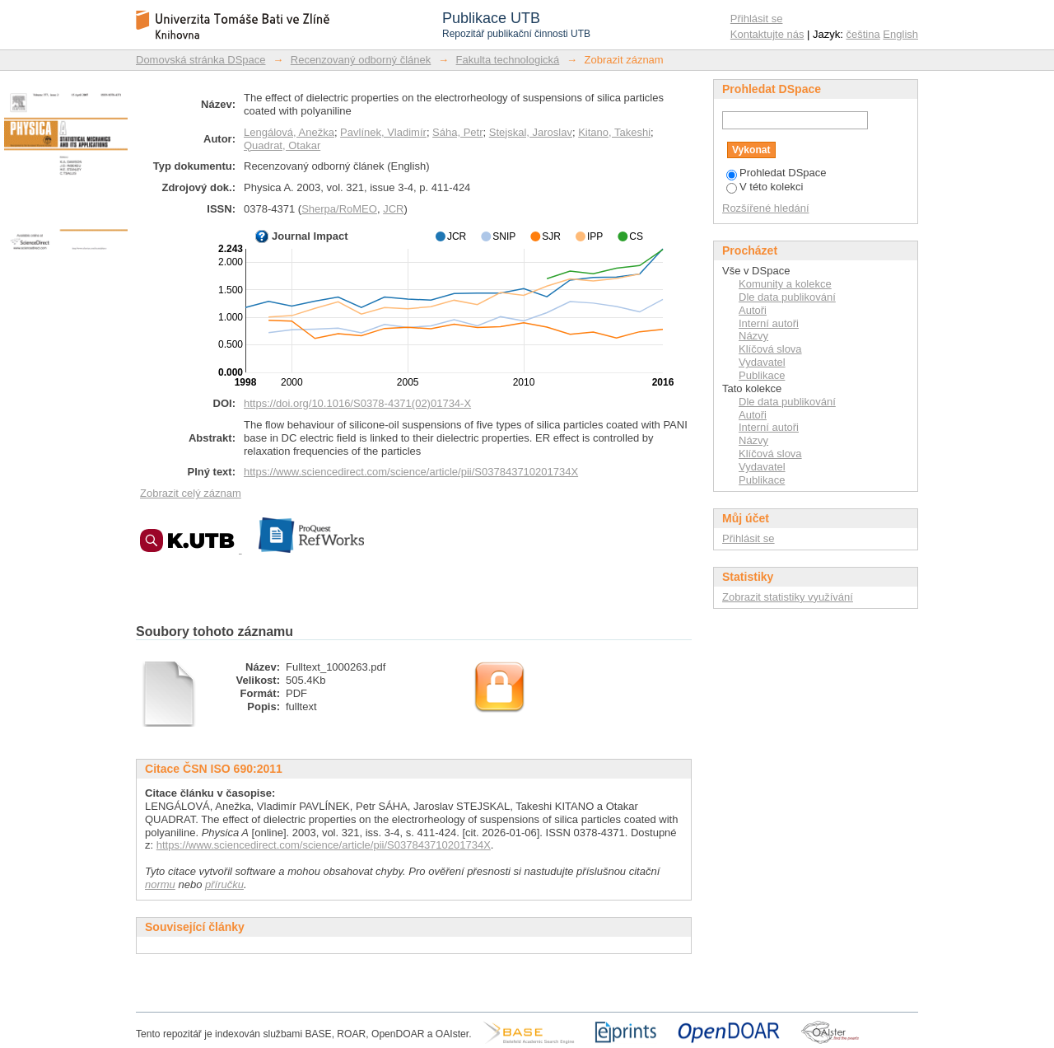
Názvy (753, 336)
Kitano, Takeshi (614, 132)
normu (160, 884)
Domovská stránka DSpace (201, 60)
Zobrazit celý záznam (190, 493)
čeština (863, 34)
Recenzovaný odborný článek (361, 60)
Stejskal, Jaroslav (530, 132)
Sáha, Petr (457, 132)
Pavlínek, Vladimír (383, 132)
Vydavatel (762, 362)
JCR (393, 209)
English (900, 34)
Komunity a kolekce (785, 284)
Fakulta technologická (508, 60)
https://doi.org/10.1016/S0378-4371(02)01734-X (357, 403)
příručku (224, 884)
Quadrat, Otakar (282, 145)
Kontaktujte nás (767, 34)
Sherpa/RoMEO (339, 209)
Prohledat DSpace (776, 172)
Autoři (753, 310)
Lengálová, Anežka (289, 132)
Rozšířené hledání (765, 208)
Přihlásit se (756, 18)
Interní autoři (769, 323)
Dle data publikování (787, 297)
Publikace (762, 375)
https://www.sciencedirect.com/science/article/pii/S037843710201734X (411, 472)
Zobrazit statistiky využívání (787, 597)
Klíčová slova (770, 349)
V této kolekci (764, 186)
